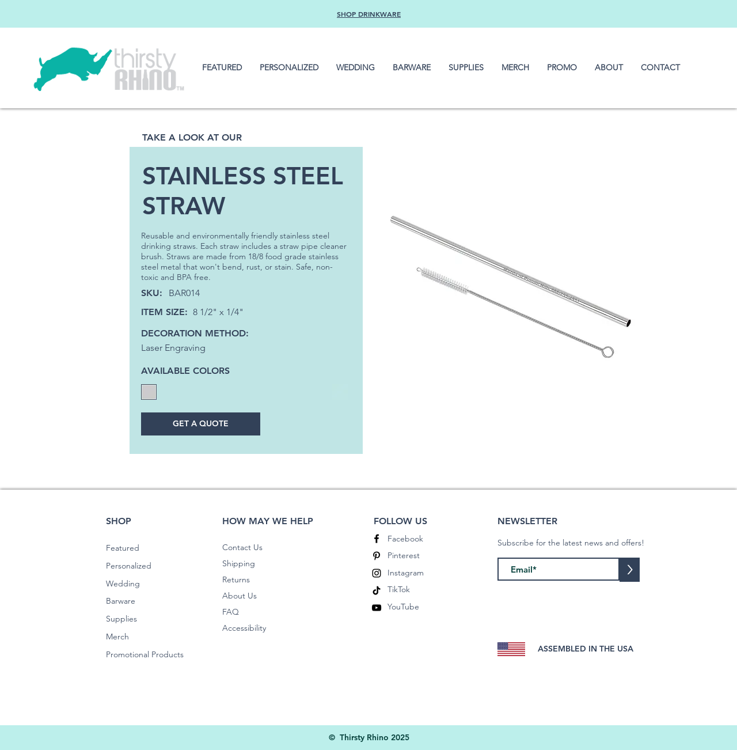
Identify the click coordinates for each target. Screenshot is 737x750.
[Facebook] (376, 538)
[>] (630, 570)
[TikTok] (376, 590)
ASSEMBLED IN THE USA (585, 648)
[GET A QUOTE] (200, 423)
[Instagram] (376, 573)
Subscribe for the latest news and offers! (570, 542)
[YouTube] (376, 607)
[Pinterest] (376, 556)
